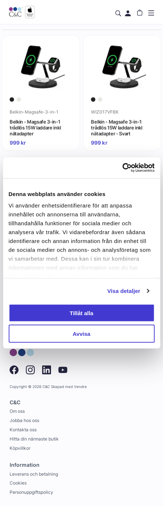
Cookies (18, 483)
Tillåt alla (82, 313)
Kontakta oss (23, 429)
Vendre (80, 387)
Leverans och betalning (34, 474)
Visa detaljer (123, 291)
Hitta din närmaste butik (34, 439)
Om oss (17, 411)
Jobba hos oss (24, 420)
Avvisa (82, 334)
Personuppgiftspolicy (31, 492)
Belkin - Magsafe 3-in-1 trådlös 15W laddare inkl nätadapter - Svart (116, 127)
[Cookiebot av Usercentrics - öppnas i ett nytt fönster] (122, 168)
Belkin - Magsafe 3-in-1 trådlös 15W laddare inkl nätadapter (35, 127)
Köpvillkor (20, 448)
